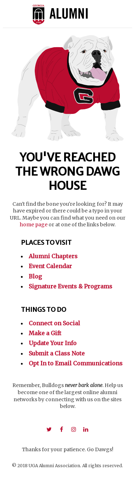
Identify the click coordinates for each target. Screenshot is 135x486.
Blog (35, 276)
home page (33, 224)
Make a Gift (45, 333)
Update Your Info (53, 343)
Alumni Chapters (53, 256)
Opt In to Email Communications (76, 363)
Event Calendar (50, 266)
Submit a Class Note (57, 353)
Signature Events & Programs (70, 286)
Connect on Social (54, 323)
